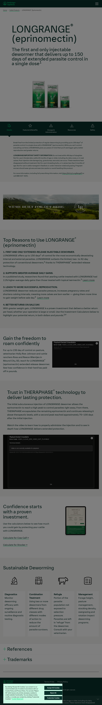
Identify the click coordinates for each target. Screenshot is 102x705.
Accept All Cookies (53, 688)
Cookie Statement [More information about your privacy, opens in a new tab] (17, 699)
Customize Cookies (53, 698)
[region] (32, 693)
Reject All (53, 693)
